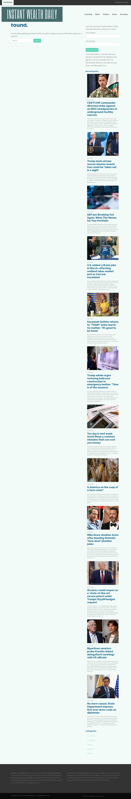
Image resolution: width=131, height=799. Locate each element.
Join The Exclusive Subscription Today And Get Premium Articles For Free (102, 27)
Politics (106, 14)
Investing (88, 14)
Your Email (103, 43)
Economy (124, 14)
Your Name (103, 35)
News (97, 14)
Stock (114, 14)
